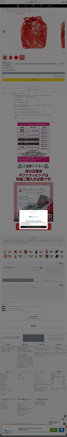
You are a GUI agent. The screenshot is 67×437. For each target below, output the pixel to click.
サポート (42, 371)
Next (63, 31)
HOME (3, 8)
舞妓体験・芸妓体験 (20, 415)
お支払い (8, 344)
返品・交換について (37, 379)
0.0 (41, 267)
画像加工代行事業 (4, 408)
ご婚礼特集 (2, 386)
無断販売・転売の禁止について (17, 10)
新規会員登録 (19, 374)
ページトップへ (65, 416)
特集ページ (8, 371)
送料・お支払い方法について (39, 377)
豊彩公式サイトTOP (4, 401)
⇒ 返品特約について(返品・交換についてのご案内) (12, 93)
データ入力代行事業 (4, 407)
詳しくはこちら (61, 244)
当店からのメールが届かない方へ (40, 382)
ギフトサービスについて (38, 381)
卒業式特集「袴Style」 (5, 379)
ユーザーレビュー (17, 280)
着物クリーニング (4, 393)
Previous (3, 31)
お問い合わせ (44, 430)
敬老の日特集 (3, 382)
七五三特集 (2, 381)
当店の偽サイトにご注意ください (8, 423)
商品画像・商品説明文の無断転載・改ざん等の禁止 (13, 425)
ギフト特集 (2, 391)
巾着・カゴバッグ (15, 302)
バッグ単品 (29, 8)
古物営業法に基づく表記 (42, 399)
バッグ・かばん (8, 302)
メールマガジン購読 (20, 377)
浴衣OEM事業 (3, 405)
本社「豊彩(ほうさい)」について (8, 399)
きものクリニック (4, 403)
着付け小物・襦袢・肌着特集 (6, 389)
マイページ (25, 371)
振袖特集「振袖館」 (4, 377)
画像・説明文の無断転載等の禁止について (31, 10)
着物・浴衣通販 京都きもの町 (31, 435)
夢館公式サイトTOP (20, 403)
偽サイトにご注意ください (7, 10)
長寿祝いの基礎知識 (4, 384)
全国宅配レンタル (20, 405)
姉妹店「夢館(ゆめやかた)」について (25, 400)
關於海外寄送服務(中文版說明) (39, 390)
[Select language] (2, 1)
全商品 (6, 304)
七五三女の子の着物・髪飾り (21, 8)
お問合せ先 (58, 344)
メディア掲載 (3, 394)
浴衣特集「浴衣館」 (4, 374)
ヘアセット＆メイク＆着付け (22, 413)
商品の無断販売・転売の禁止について (24, 423)
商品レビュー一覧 (20, 379)
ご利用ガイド (4, 351)
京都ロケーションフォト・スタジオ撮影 (24, 411)
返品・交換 (41, 344)
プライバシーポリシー (29, 430)
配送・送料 (25, 344)
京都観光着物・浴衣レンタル (22, 406)
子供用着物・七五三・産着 (10, 8)
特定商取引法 (38, 430)
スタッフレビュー (49, 280)
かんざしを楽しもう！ (4, 387)
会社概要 (59, 371)
